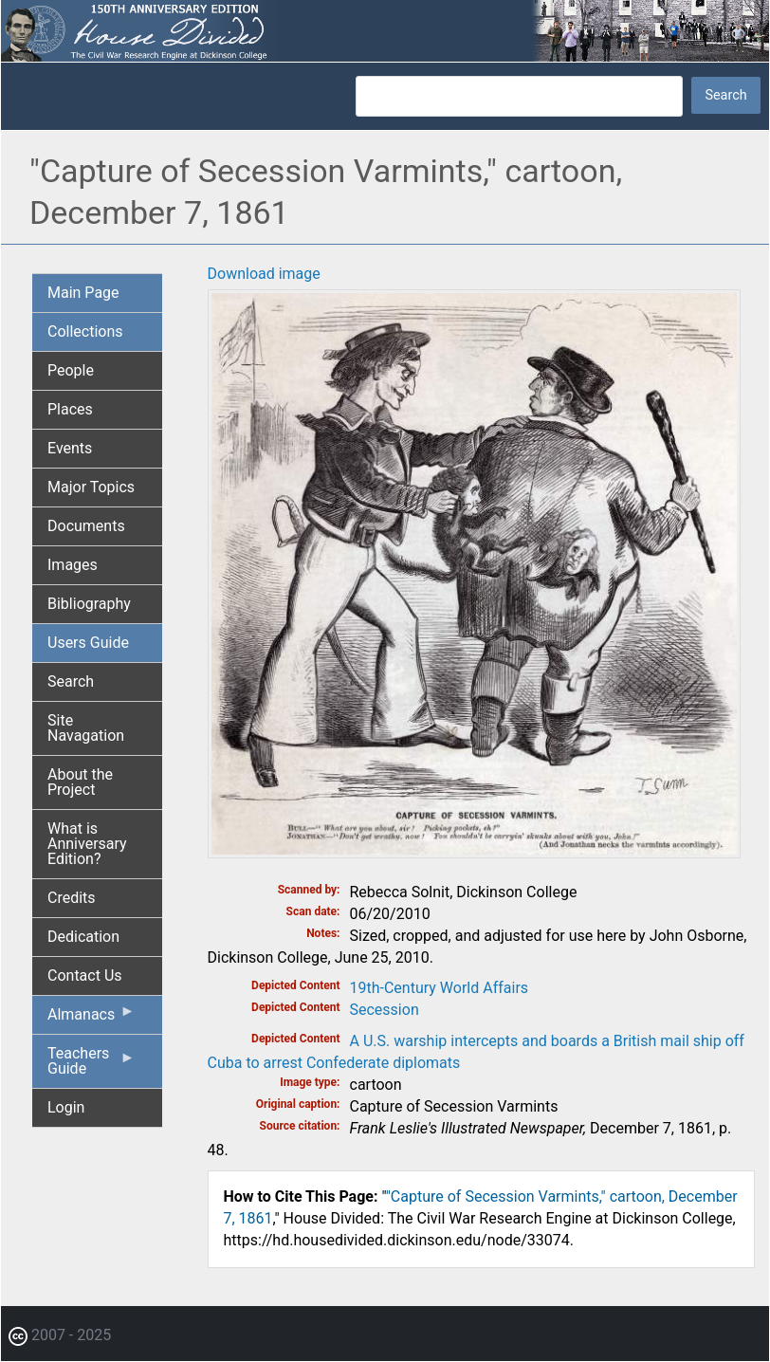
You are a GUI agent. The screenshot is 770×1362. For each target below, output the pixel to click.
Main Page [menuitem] (83, 293)
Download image (264, 274)
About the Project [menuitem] (80, 782)
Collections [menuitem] (85, 331)
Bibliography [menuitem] (89, 604)
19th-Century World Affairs (439, 988)
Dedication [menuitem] (83, 937)
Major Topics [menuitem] (91, 487)
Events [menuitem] (69, 448)
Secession (384, 1010)
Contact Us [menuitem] (84, 975)
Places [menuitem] (70, 409)
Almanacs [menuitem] (91, 1018)
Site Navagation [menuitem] (85, 728)
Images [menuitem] (72, 565)
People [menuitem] (70, 370)
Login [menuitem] (65, 1107)
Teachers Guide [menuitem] (91, 1066)
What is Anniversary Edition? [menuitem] (87, 843)
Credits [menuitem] (71, 898)
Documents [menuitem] (86, 526)
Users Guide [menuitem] (88, 643)
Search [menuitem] (70, 681)
